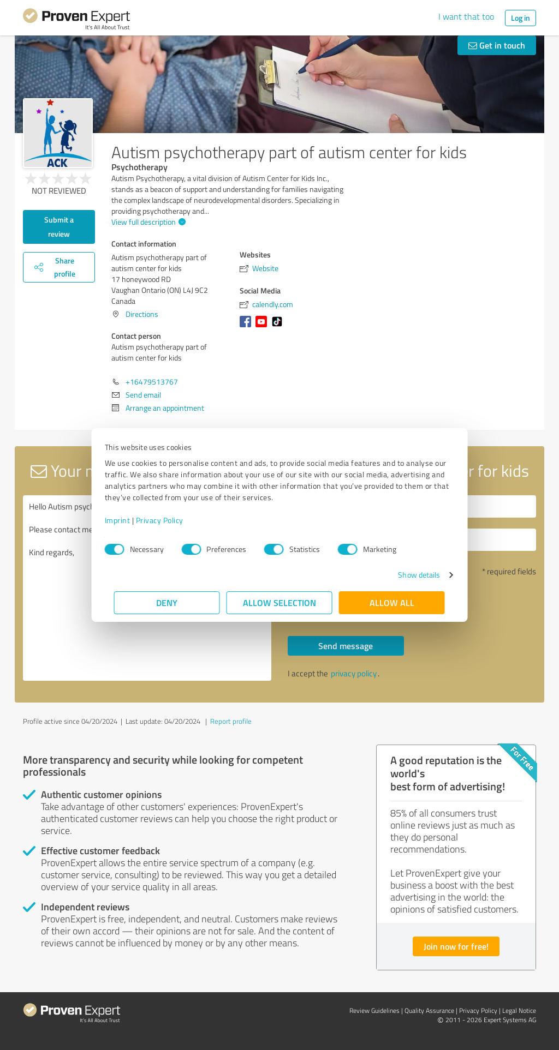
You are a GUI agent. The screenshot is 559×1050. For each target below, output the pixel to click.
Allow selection (279, 602)
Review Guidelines (374, 1010)
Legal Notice (519, 1010)
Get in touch (496, 45)
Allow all (392, 602)
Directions (142, 314)
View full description (147, 222)
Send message (345, 645)
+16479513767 (152, 381)
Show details (410, 574)
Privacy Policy (169, 520)
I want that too (466, 16)
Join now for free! (456, 946)
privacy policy (354, 673)
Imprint (127, 520)
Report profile (231, 721)
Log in (520, 18)
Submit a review (59, 226)
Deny (167, 602)
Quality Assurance (429, 1010)
